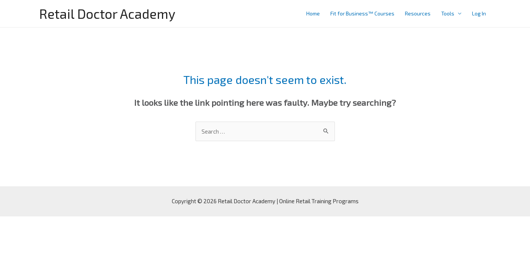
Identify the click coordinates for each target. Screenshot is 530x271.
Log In (479, 13)
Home (313, 13)
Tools (447, 13)
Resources (418, 13)
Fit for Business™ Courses (362, 13)
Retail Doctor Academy (107, 13)
